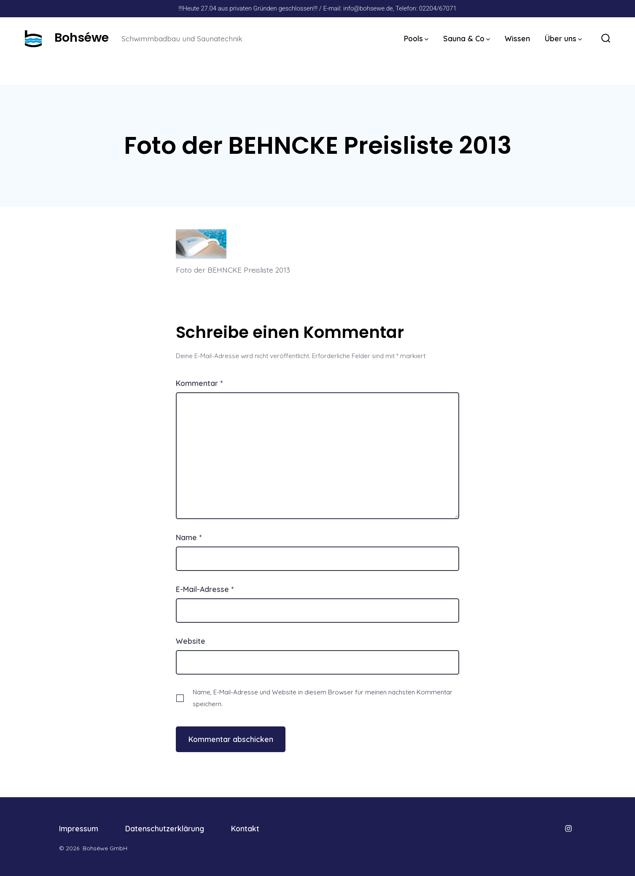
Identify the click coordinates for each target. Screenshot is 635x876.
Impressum (78, 828)
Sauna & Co (466, 38)
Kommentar (199, 383)
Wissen (517, 38)
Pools (416, 38)
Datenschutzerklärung (164, 828)
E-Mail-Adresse (205, 589)
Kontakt (245, 828)
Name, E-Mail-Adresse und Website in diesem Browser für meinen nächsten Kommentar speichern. (322, 697)
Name (189, 537)
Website (190, 641)
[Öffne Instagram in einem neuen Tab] (568, 828)
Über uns (563, 38)
